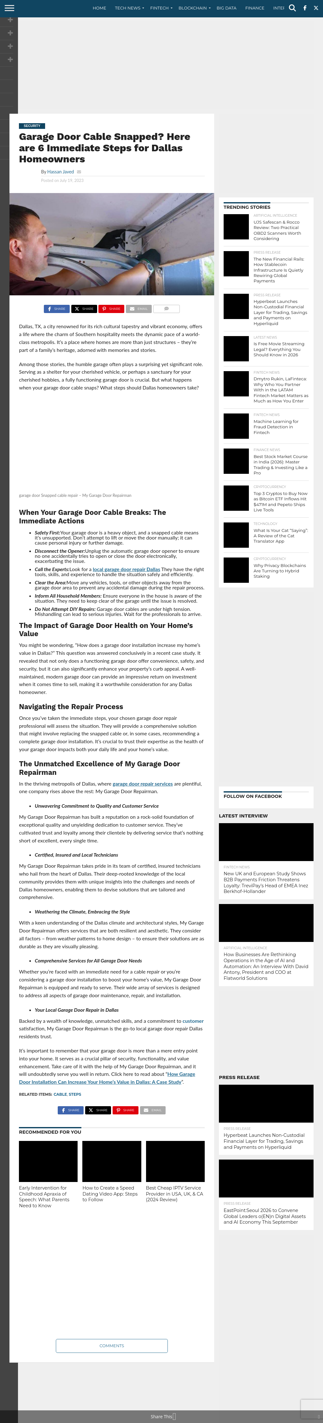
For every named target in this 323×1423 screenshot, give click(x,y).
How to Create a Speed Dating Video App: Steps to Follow (110, 1194)
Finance (255, 7)
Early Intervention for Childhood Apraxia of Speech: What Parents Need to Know (44, 1197)
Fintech (159, 7)
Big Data (227, 7)
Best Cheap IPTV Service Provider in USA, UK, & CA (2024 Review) (174, 1194)
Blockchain (193, 7)
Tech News (128, 7)
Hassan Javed (60, 171)
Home (99, 7)
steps (75, 1094)
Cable (60, 1094)
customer (193, 1021)
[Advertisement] (161, 65)
